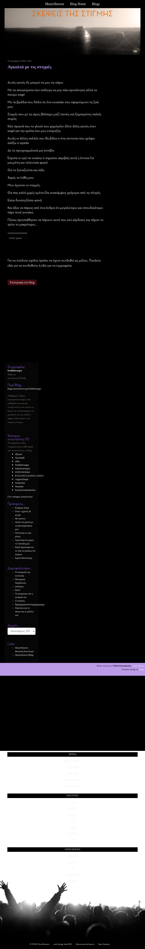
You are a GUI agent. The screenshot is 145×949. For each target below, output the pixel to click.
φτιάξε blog (72, 773)
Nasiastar (19, 486)
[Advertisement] (55, 325)
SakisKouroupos (22, 468)
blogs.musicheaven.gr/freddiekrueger (24, 388)
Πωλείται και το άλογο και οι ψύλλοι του (24, 612)
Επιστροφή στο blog (22, 282)
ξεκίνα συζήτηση (72, 779)
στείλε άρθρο (72, 767)
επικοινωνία (72, 874)
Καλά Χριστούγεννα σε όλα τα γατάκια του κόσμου (25, 551)
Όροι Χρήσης (104, 944)
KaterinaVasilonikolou (25, 490)
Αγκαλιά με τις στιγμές (30, 66)
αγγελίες (72, 814)
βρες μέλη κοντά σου (72, 761)
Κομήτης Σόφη (22, 507)
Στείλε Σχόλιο (15, 238)
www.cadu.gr (138, 666)
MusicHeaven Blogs (24, 655)
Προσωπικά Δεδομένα (85, 944)
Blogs (96, 4)
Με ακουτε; (20, 518)
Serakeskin (20, 483)
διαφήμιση (72, 881)
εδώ (10, 265)
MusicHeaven (54, 4)
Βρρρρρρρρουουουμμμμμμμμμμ (30, 604)
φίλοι (72, 868)
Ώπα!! (18, 590)
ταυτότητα (72, 856)
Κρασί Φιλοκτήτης (23, 558)
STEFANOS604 (22, 472)
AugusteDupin (21, 479)
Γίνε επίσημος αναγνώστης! (20, 496)
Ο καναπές (20, 601)
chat (72, 839)
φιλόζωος (19, 586)
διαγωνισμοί (72, 833)
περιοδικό (72, 808)
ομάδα (73, 862)
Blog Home (78, 4)
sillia (17, 461)
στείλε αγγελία (72, 785)
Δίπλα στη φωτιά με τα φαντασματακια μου (24, 526)
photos (72, 827)
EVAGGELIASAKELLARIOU (29, 475)
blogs (72, 821)
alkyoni (18, 454)
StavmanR (20, 457)
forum (72, 802)
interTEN (68, 944)
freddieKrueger (22, 465)
